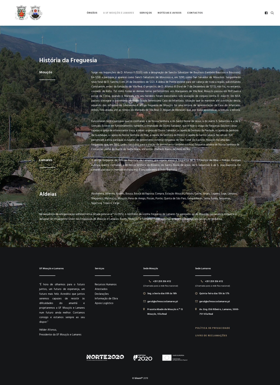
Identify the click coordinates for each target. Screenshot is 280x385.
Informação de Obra (106, 298)
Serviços (141, 12)
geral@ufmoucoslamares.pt (162, 301)
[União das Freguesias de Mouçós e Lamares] (22, 13)
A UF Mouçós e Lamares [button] (113, 12)
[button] (266, 13)
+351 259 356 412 (162, 281)
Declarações (102, 294)
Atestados (101, 289)
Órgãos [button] (87, 12)
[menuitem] (87, 13)
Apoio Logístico (104, 303)
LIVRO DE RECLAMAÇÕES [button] (211, 335)
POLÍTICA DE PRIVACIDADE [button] (212, 327)
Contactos (190, 12)
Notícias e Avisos (165, 12)
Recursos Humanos (106, 284)
